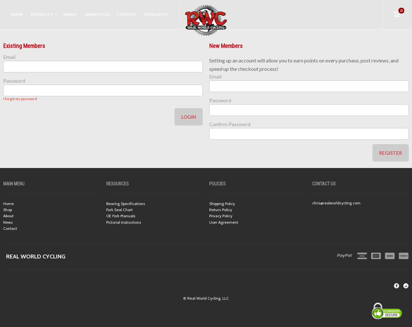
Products (42, 14)
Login (188, 117)
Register (390, 153)
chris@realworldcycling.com (336, 203)
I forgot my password (20, 99)
